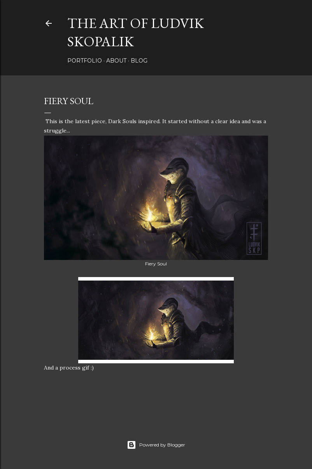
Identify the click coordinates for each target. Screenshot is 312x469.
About (116, 60)
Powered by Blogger (156, 445)
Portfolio (84, 60)
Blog (139, 60)
